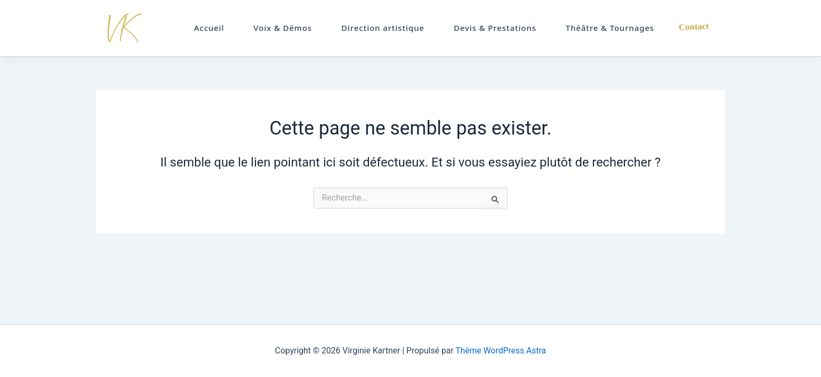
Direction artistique (382, 28)
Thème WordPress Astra (501, 351)
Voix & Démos (283, 28)
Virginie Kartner (127, 28)
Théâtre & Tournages (610, 28)
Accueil (209, 28)
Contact (693, 27)
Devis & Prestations (494, 28)
